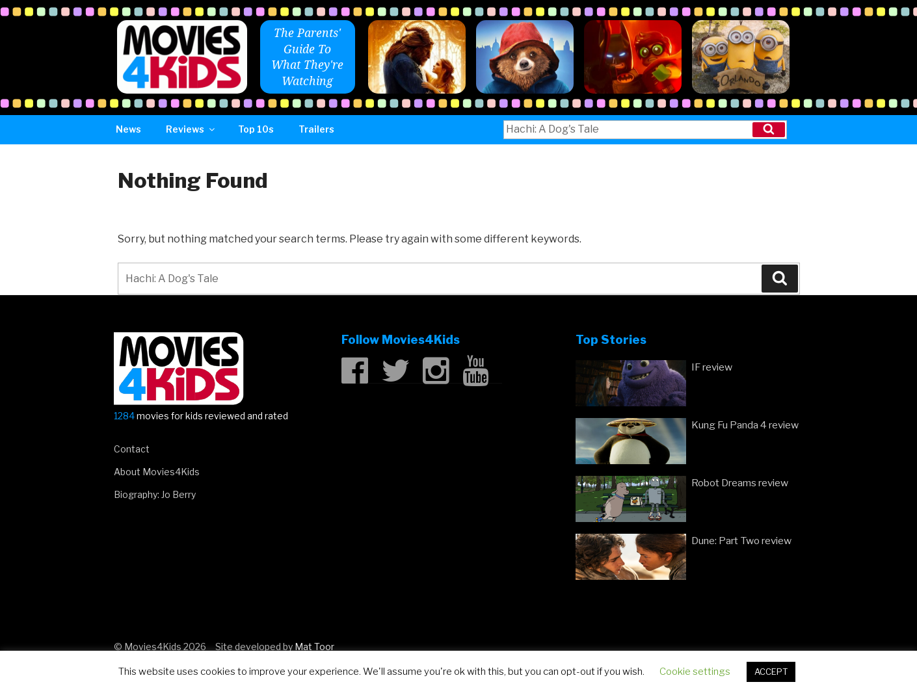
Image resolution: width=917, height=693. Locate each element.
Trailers (316, 129)
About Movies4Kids (157, 471)
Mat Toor (314, 646)
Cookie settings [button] (694, 671)
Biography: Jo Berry (155, 494)
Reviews (191, 129)
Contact (132, 448)
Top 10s (256, 129)
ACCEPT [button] (771, 671)
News (128, 129)
